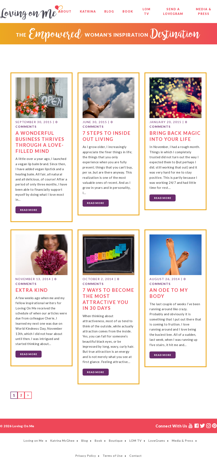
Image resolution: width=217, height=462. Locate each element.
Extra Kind (31, 289)
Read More (28, 209)
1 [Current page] (15, 394)
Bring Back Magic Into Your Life (175, 136)
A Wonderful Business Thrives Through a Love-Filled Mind (39, 141)
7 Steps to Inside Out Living (107, 136)
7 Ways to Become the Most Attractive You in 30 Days (108, 298)
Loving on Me (31, 12)
